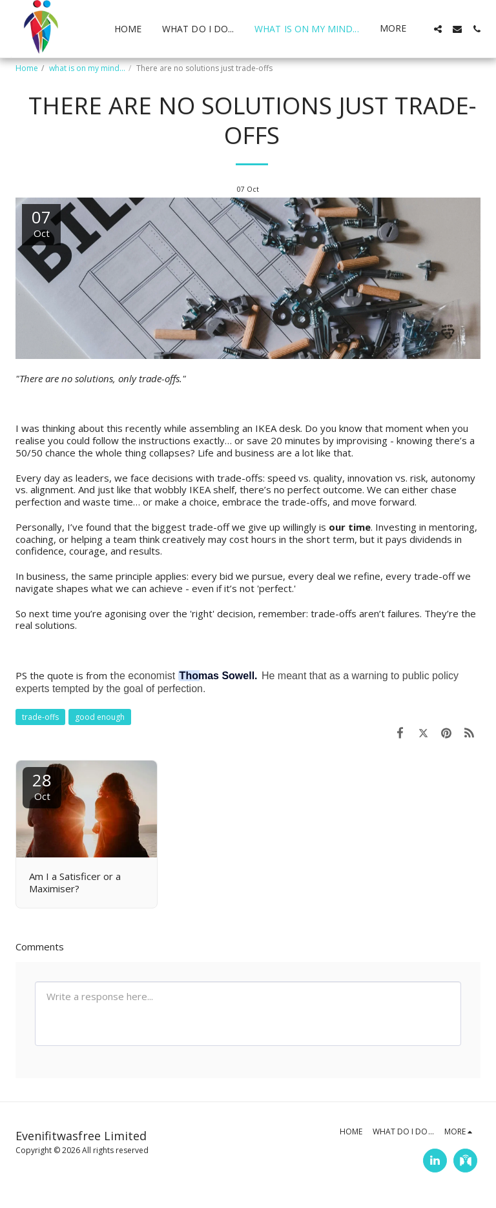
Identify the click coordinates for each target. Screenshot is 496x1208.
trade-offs (40, 716)
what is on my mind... (87, 68)
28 (42, 785)
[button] (438, 29)
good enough (100, 716)
